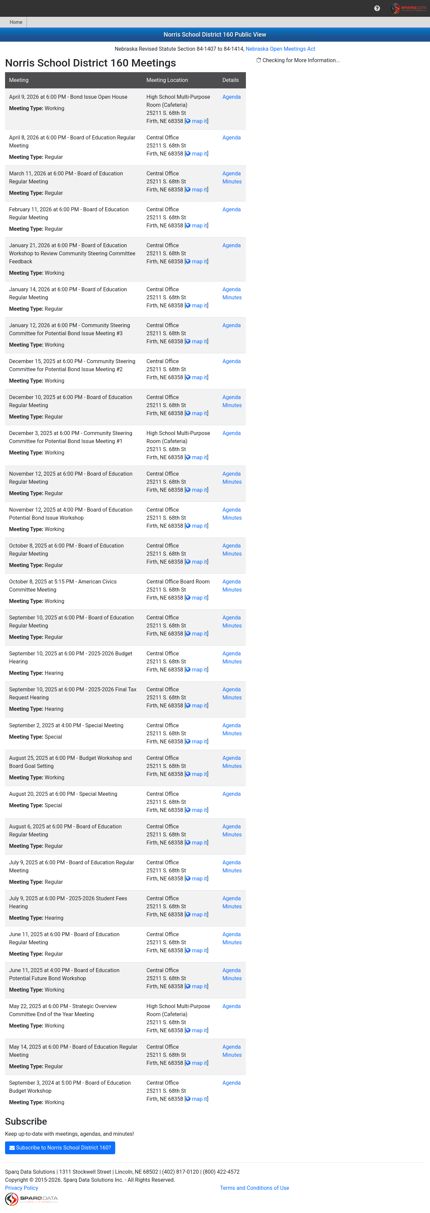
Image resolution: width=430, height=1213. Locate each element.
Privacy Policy (21, 1188)
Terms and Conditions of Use (254, 1188)
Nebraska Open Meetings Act (280, 49)
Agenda (231, 97)
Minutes (232, 181)
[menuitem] (377, 8)
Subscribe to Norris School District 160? (60, 1147)
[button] (377, 8)
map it (196, 121)
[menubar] (215, 8)
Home (13, 22)
